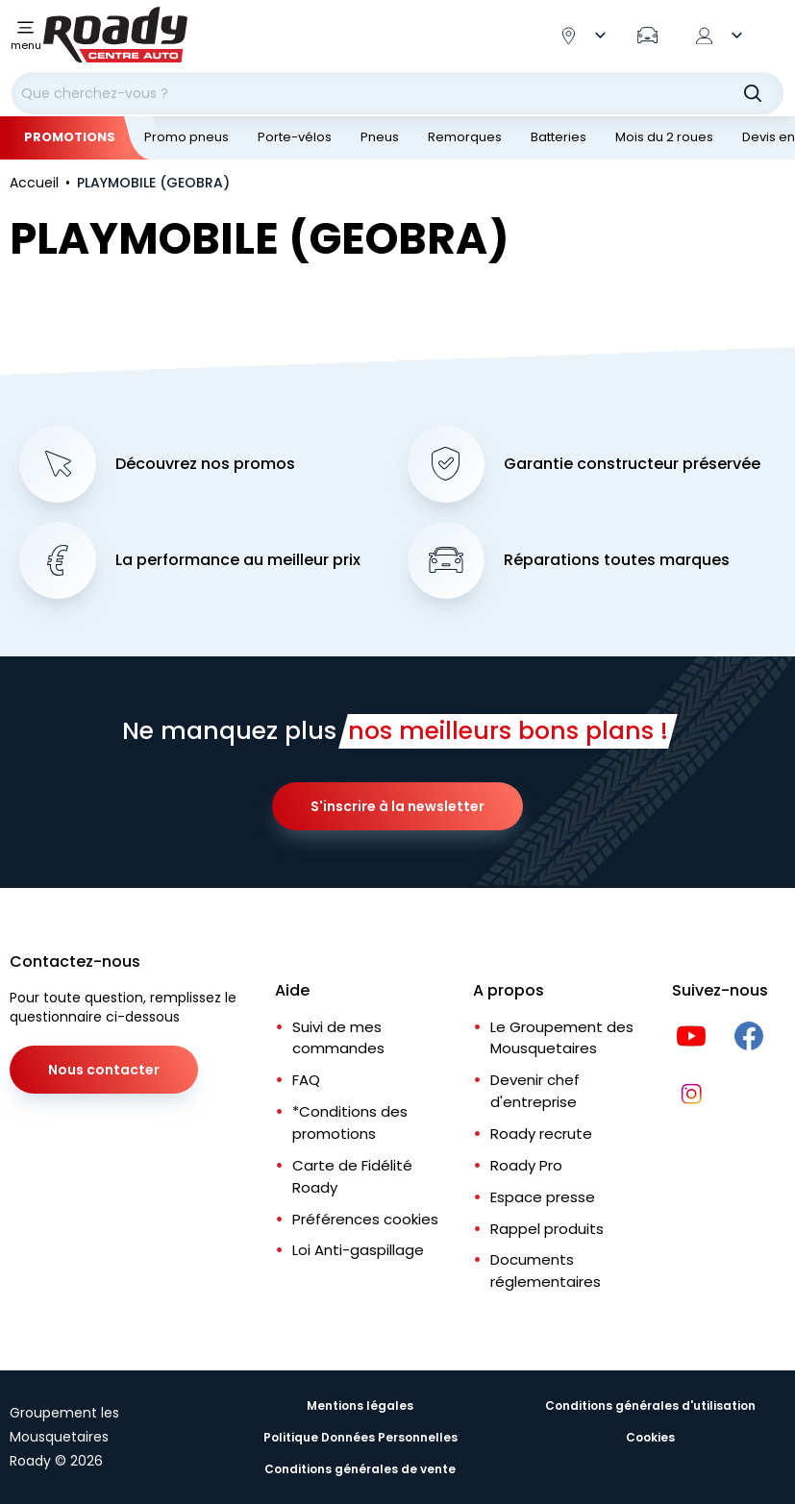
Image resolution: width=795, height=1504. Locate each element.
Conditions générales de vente (360, 1469)
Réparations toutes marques (617, 560)
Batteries (558, 137)
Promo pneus (186, 137)
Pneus (379, 137)
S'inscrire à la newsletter (397, 806)
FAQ (306, 1080)
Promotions (69, 137)
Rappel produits (547, 1229)
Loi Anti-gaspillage (358, 1250)
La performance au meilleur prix (237, 560)
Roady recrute (541, 1133)
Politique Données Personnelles (360, 1437)
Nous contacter (104, 1069)
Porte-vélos (295, 137)
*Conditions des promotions (350, 1122)
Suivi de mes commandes (338, 1038)
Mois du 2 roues (664, 137)
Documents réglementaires (545, 1270)
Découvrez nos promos (205, 464)
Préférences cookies (365, 1219)
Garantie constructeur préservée (632, 464)
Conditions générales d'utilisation (650, 1405)
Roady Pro (526, 1165)
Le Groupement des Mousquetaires (562, 1038)
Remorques (465, 137)
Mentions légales (360, 1405)
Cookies (650, 1437)
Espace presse (542, 1197)
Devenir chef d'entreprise (535, 1091)
